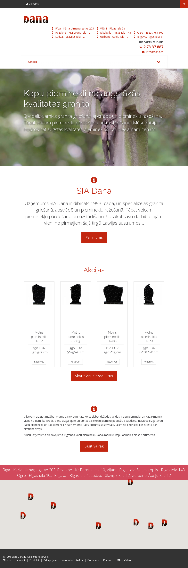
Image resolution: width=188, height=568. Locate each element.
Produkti (34, 560)
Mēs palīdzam (124, 560)
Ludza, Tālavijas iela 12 (68, 36)
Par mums (94, 237)
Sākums (7, 560)
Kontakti (107, 560)
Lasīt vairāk (94, 446)
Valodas (32, 4)
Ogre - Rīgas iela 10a (148, 32)
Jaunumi (20, 560)
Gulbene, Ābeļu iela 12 (112, 36)
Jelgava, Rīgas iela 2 (148, 36)
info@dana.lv (154, 52)
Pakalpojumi (50, 560)
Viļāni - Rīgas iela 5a (111, 28)
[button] (31, 496)
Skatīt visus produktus (94, 375)
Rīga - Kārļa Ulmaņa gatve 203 (73, 28)
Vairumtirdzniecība (72, 560)
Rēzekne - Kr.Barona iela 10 (71, 32)
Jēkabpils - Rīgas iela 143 (114, 32)
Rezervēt (39, 361)
